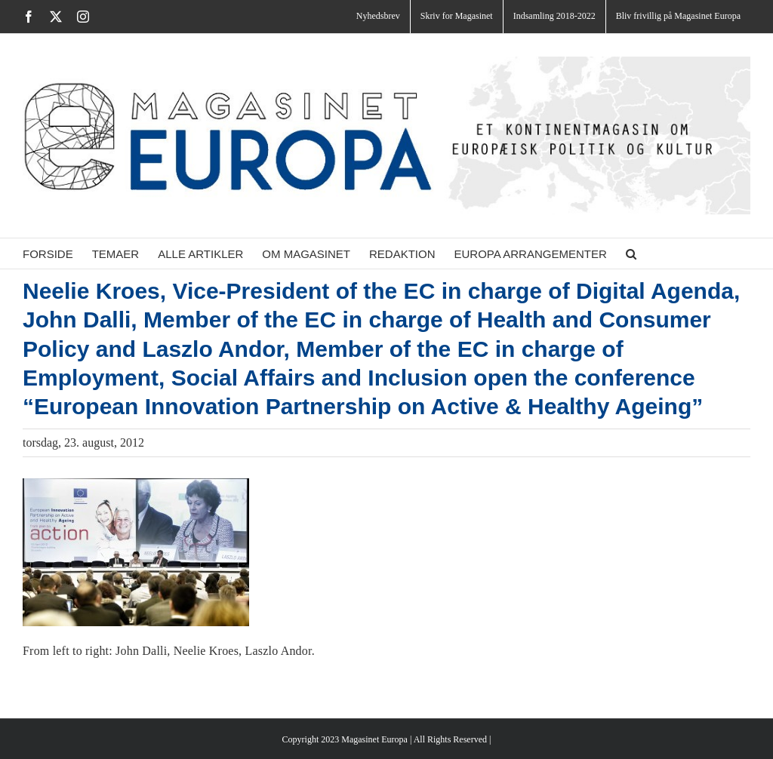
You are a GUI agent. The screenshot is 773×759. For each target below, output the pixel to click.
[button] (631, 253)
